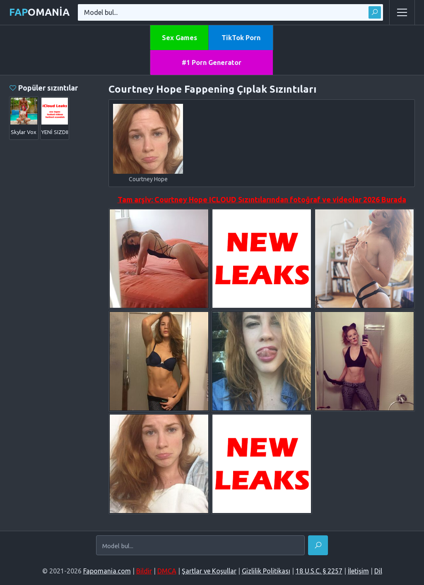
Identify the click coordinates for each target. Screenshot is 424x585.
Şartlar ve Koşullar (209, 571)
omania (39, 12)
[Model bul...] (200, 545)
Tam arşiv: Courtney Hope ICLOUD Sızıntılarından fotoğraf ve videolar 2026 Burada (262, 199)
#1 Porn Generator (211, 62)
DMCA (166, 571)
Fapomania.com (107, 571)
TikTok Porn (241, 37)
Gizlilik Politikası (266, 571)
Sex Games (179, 37)
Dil (378, 571)
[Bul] (318, 545)
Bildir (144, 571)
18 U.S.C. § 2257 (319, 571)
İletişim (358, 571)
